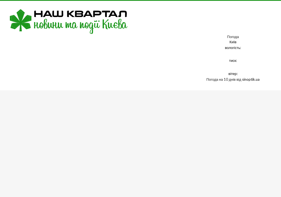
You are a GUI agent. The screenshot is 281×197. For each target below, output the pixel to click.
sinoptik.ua (251, 79)
